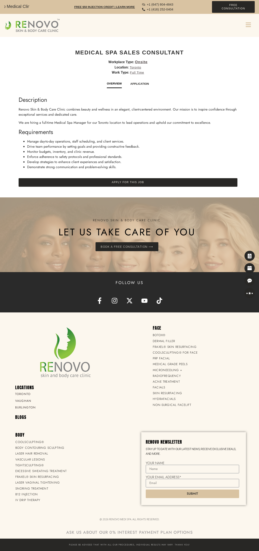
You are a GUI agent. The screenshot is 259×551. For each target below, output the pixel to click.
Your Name (155, 463)
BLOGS (20, 417)
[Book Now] (249, 268)
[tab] (114, 85)
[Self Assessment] (249, 256)
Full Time (137, 72)
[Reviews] (249, 293)
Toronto (135, 67)
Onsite (141, 62)
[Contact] (249, 281)
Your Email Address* (163, 477)
